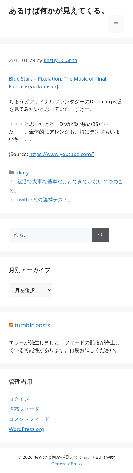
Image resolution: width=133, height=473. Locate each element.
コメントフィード (29, 419)
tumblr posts (32, 325)
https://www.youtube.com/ (61, 154)
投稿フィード (24, 409)
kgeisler (47, 86)
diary (23, 172)
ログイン (19, 398)
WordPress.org (26, 429)
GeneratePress (66, 463)
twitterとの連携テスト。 (45, 199)
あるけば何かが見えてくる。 (58, 10)
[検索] (100, 235)
